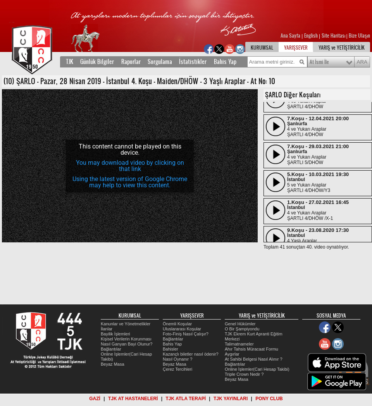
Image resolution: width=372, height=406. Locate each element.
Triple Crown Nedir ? (244, 374)
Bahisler (170, 349)
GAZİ (94, 398)
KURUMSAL (262, 47)
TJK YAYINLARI (231, 398)
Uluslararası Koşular (182, 329)
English (311, 35)
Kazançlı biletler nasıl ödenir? (191, 354)
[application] (130, 165)
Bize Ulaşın (359, 35)
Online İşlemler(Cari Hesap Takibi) (257, 369)
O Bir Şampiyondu (242, 329)
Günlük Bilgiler (97, 61)
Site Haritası (334, 35)
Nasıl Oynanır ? (177, 359)
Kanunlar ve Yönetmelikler (125, 323)
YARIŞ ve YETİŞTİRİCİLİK (342, 47)
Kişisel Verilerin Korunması (126, 339)
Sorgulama (160, 61)
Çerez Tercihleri (177, 369)
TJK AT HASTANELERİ (133, 398)
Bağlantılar (111, 349)
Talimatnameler (239, 344)
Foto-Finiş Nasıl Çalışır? (185, 334)
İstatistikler (193, 61)
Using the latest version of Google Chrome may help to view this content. (129, 182)
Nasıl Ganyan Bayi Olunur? (126, 344)
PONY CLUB (268, 398)
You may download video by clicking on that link (130, 166)
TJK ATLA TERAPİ (185, 398)
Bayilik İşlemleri (115, 334)
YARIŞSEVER (296, 47)
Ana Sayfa (291, 35)
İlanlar (106, 329)
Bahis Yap (225, 61)
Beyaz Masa (112, 364)
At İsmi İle (319, 62)
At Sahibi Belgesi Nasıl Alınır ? (253, 359)
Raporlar (131, 61)
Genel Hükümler (240, 323)
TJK (69, 61)
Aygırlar (232, 354)
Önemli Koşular (177, 323)
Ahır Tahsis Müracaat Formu (251, 349)
